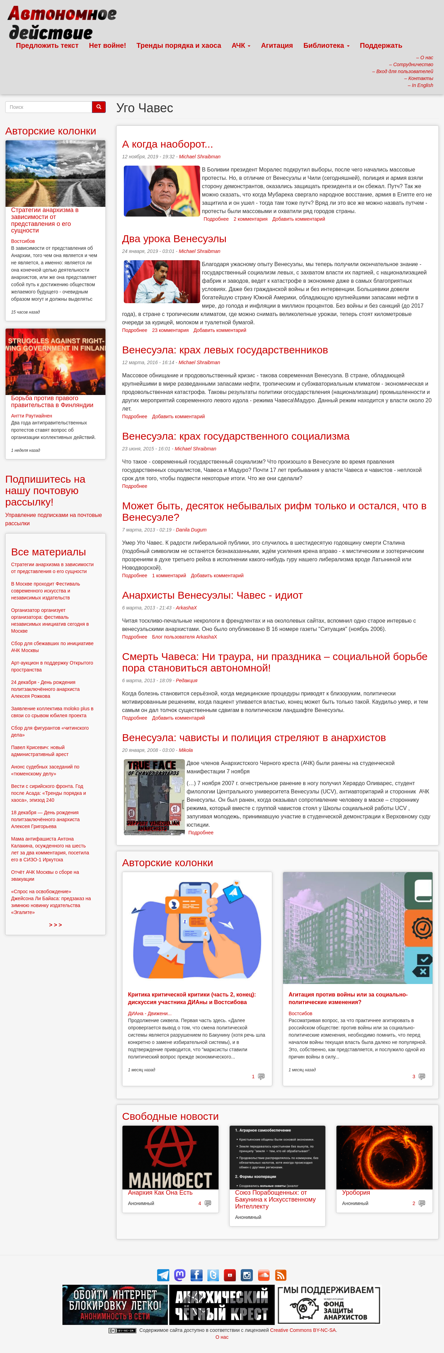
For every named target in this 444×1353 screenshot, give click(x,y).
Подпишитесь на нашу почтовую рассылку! (45, 490)
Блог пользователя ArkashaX (184, 637)
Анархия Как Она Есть (160, 1192)
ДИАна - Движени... (150, 1013)
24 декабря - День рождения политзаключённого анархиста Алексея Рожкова (45, 689)
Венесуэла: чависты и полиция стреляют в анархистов (254, 737)
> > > (55, 925)
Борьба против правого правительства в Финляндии (52, 401)
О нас (221, 1337)
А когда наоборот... (167, 144)
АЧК (241, 45)
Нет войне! (107, 45)
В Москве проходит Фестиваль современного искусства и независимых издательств (45, 590)
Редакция (186, 680)
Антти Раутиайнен (31, 416)
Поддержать (381, 45)
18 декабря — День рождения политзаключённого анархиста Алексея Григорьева (45, 819)
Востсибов (300, 1013)
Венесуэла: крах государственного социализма (236, 436)
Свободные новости (170, 1116)
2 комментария (251, 219)
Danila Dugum (191, 530)
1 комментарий (169, 575)
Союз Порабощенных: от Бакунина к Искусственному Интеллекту (275, 1199)
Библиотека (327, 45)
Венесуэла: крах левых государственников (225, 349)
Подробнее (216, 219)
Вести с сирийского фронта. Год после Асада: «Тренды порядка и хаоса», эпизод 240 (48, 793)
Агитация (277, 45)
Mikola (186, 750)
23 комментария (170, 330)
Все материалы (48, 551)
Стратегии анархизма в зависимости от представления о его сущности (45, 220)
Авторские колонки (167, 862)
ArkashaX (186, 607)
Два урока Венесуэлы (174, 238)
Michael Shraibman (200, 156)
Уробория (356, 1192)
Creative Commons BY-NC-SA (303, 1330)
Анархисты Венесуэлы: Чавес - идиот (212, 595)
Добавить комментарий (298, 219)
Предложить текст (47, 45)
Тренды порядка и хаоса (179, 45)
